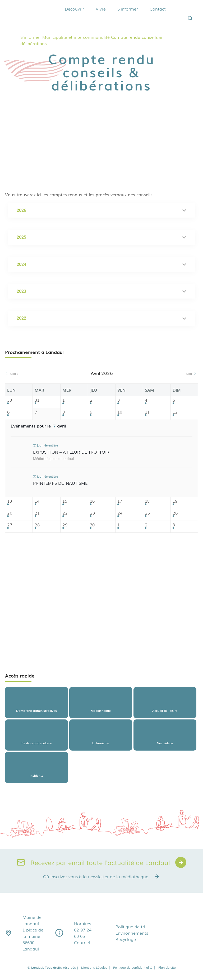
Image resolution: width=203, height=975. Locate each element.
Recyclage (126, 939)
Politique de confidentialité (134, 967)
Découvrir (74, 9)
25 (147, 513)
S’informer (127, 9)
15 (64, 501)
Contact (158, 9)
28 (37, 525)
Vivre (101, 9)
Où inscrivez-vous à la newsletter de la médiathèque (101, 876)
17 (119, 501)
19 (175, 501)
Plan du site (167, 967)
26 (175, 513)
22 (65, 513)
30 (9, 400)
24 (119, 513)
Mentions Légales (95, 967)
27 (9, 525)
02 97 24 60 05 (82, 932)
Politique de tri (130, 926)
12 (175, 412)
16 (92, 501)
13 (9, 501)
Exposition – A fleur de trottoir (71, 452)
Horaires (82, 923)
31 (37, 400)
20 (9, 513)
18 (147, 501)
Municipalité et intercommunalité (76, 37)
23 (92, 513)
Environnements (132, 933)
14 (37, 501)
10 (119, 412)
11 (147, 412)
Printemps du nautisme (60, 483)
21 (37, 513)
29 (64, 525)
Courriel (82, 942)
